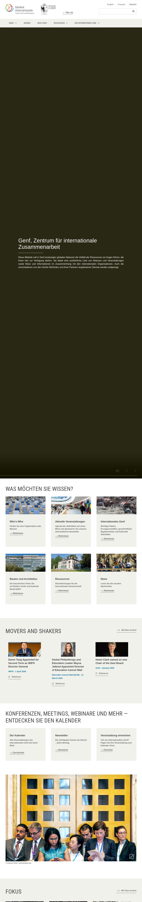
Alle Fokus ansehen (128, 890)
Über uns (69, 12)
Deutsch (132, 4)
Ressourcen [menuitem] (59, 23)
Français (121, 4)
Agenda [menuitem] (27, 23)
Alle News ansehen (128, 630)
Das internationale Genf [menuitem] (85, 23)
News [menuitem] (11, 23)
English (110, 4)
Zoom (132, 856)
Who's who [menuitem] (42, 23)
